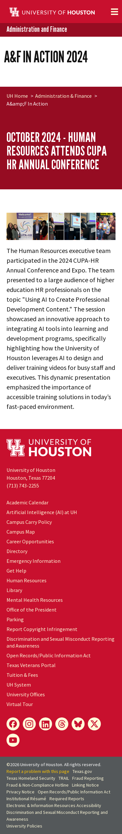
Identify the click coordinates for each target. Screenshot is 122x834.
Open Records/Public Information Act (49, 655)
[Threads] (61, 723)
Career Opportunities (30, 541)
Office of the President (32, 609)
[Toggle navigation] (114, 11)
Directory (17, 551)
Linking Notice (85, 785)
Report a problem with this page (38, 771)
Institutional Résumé (26, 799)
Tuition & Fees (22, 675)
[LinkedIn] (45, 723)
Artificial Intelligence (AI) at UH (42, 512)
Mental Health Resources (35, 600)
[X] (94, 723)
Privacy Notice (20, 792)
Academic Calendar (27, 502)
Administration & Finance (63, 96)
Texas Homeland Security (31, 778)
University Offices (26, 694)
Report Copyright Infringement (42, 629)
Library (14, 590)
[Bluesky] (78, 723)
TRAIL (64, 778)
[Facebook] (13, 723)
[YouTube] (13, 740)
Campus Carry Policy (29, 522)
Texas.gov (82, 771)
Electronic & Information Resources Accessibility (54, 805)
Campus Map (21, 531)
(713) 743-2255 (23, 485)
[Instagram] (29, 723)
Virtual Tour (20, 704)
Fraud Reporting (88, 778)
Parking (15, 619)
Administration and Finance (37, 29)
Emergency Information (34, 561)
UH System (19, 684)
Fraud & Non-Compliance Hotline (38, 785)
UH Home (17, 96)
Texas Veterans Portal (31, 665)
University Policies (24, 826)
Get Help (16, 570)
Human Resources (27, 580)
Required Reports (66, 799)
